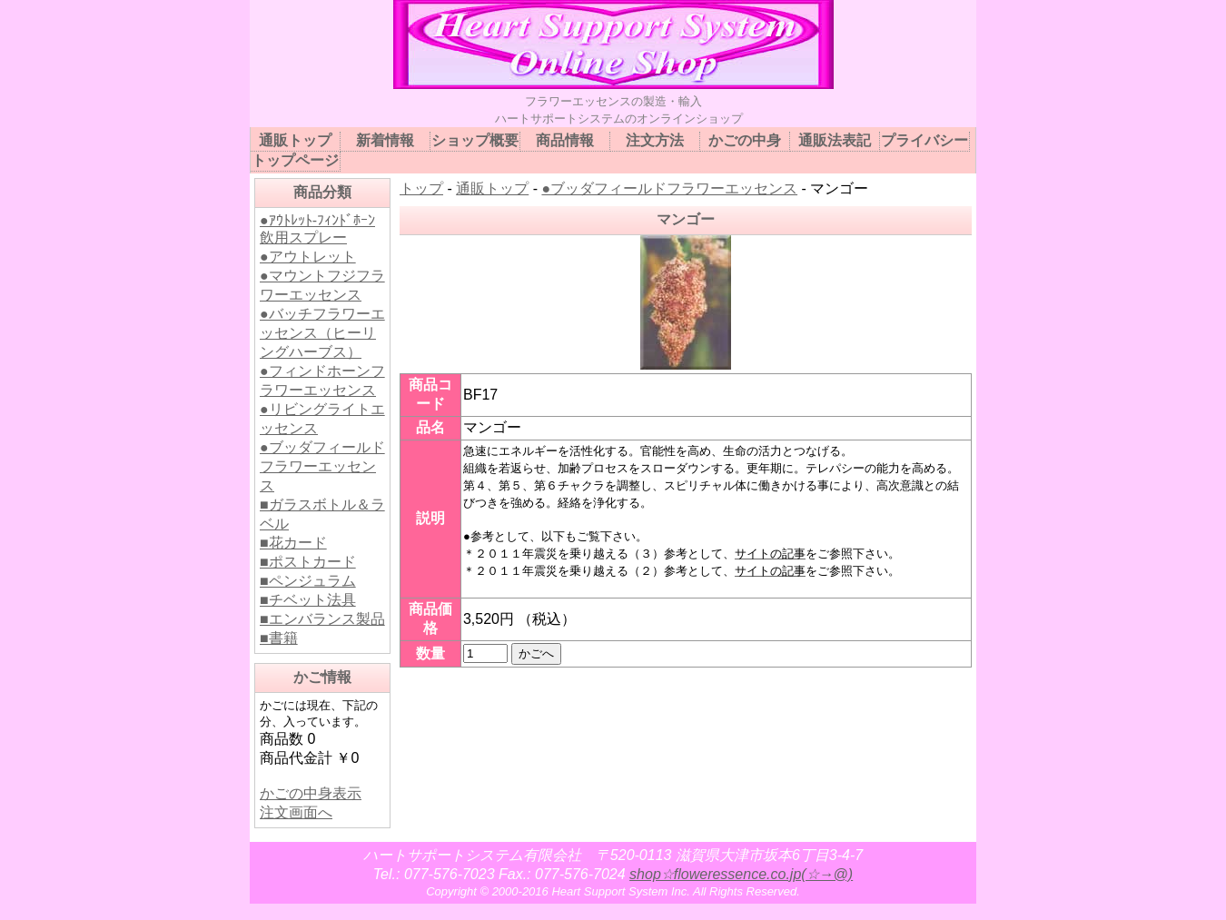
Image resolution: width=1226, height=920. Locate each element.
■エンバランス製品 (322, 619)
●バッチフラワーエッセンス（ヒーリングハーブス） (322, 333)
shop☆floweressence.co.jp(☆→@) (741, 874)
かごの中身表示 (310, 793)
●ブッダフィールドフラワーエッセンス (322, 466)
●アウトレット (308, 256)
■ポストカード (308, 561)
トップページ (295, 160)
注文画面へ (296, 812)
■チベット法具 (308, 600)
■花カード (293, 542)
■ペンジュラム (308, 581)
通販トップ (492, 188)
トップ (421, 188)
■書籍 (279, 638)
